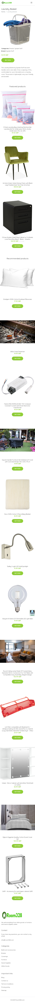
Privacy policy (5, 987)
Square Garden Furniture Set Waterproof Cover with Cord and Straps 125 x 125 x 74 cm (17, 461)
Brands (11, 48)
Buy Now (8, 60)
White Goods (5, 966)
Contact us (4, 981)
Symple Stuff (18, 48)
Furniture (4, 959)
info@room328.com (7, 940)
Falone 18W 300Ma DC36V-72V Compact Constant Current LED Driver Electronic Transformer (17, 405)
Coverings (4, 956)
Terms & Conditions (7, 984)
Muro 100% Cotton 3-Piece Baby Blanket (17, 514)
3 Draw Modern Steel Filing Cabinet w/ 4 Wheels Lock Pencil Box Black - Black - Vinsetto (17, 238)
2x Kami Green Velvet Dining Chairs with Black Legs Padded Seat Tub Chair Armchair (17, 184)
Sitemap (3, 990)
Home (3, 12)
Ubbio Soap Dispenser (17, 351)
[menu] (31, 2)
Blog (2, 977)
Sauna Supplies (6, 963)
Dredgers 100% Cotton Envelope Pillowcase (17, 299)
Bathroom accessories (8, 950)
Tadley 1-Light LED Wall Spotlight (17, 566)
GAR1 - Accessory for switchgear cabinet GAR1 (17, 891)
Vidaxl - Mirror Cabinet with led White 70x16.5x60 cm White (17, 784)
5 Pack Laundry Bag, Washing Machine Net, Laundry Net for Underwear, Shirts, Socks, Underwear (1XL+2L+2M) (17, 129)
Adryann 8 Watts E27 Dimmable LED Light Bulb (17, 619)
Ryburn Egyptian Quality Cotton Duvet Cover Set (17, 838)
